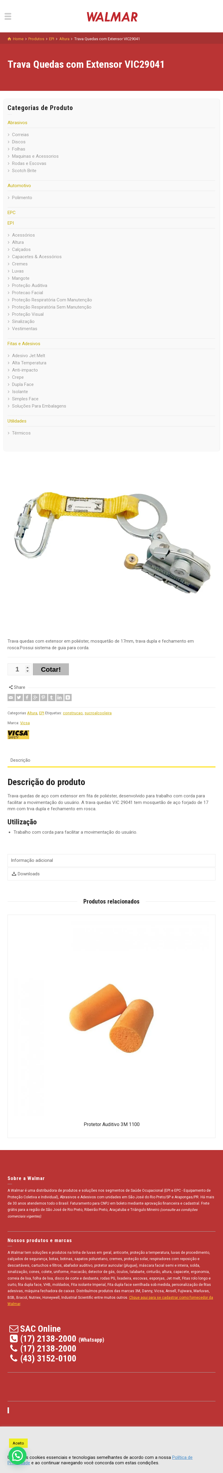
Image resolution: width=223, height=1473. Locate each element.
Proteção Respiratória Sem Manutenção (51, 307)
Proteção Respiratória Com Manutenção (52, 300)
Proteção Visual (28, 314)
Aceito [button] (18, 1443)
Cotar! (51, 669)
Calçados (21, 249)
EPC (12, 212)
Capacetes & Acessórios (37, 256)
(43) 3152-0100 (48, 1358)
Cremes (20, 264)
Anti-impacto (25, 370)
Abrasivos (17, 122)
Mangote (20, 278)
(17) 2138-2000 (48, 1338)
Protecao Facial (27, 292)
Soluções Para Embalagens (39, 406)
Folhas (18, 149)
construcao (73, 713)
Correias (20, 134)
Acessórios (23, 235)
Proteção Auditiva (29, 285)
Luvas (18, 271)
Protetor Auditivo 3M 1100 (112, 1124)
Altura (18, 242)
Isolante (20, 391)
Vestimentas (24, 328)
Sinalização (23, 321)
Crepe (18, 377)
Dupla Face (23, 384)
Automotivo (19, 185)
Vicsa (25, 723)
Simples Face (25, 399)
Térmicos (21, 433)
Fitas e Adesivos (24, 343)
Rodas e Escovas (29, 163)
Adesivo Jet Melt (28, 355)
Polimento (22, 197)
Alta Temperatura (29, 363)
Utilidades (17, 421)
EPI (11, 223)
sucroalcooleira (98, 713)
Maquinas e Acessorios (35, 156)
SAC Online (40, 1328)
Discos (19, 142)
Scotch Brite (24, 170)
